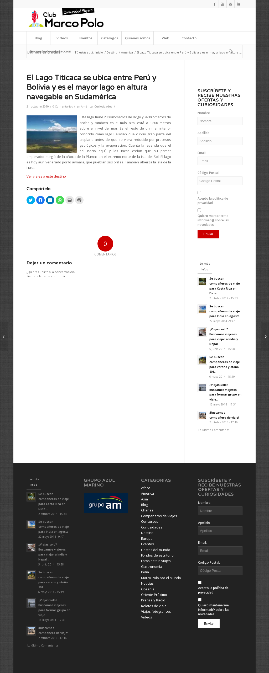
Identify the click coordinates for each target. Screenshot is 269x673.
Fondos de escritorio (157, 555)
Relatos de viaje (154, 605)
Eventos (147, 544)
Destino (112, 52)
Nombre (204, 113)
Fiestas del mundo (155, 549)
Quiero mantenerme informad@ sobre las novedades (213, 220)
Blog (144, 504)
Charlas (147, 510)
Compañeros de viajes (159, 516)
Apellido (204, 133)
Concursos (149, 521)
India (145, 572)
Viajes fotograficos (156, 611)
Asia (144, 499)
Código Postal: (208, 172)
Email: (202, 153)
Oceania (147, 589)
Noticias (147, 583)
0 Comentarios (63, 106)
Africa (145, 487)
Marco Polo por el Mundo (161, 577)
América (127, 52)
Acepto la (213, 200)
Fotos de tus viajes (156, 560)
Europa (147, 538)
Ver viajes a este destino (46, 176)
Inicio (99, 52)
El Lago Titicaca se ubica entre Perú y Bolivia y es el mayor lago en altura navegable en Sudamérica (91, 87)
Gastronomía (151, 566)
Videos (146, 617)
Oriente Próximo (154, 594)
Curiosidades (103, 106)
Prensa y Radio (153, 600)
